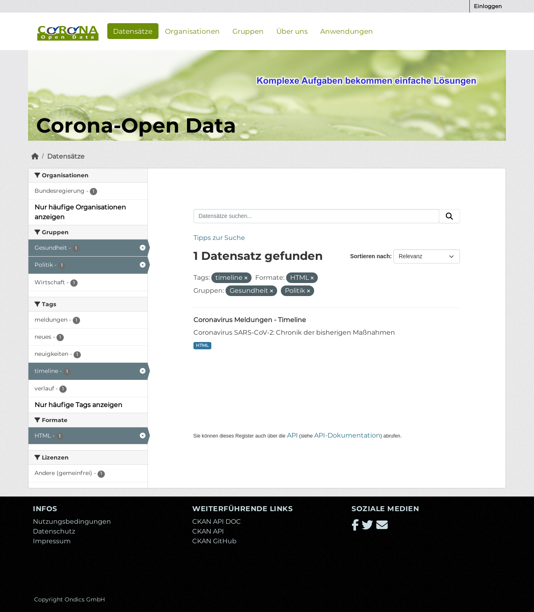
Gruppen (248, 31)
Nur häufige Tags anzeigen (78, 405)
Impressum (52, 541)
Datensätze (132, 31)
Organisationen (192, 31)
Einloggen (488, 6)
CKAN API (208, 531)
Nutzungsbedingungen (72, 521)
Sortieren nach (370, 256)
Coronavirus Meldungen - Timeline (249, 320)
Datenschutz (54, 531)
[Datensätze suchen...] (316, 216)
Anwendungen (346, 31)
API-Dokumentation (347, 435)
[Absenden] (449, 216)
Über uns (292, 31)
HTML (202, 345)
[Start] (35, 156)
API (292, 435)
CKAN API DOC (216, 521)
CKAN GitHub (214, 541)
